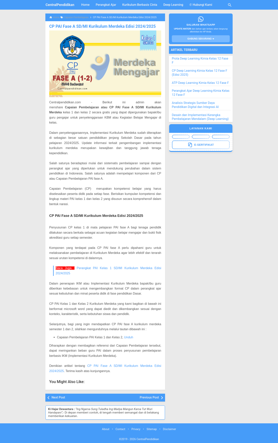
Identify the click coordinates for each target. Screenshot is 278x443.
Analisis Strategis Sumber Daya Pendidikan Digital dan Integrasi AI (195, 105)
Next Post (58, 397)
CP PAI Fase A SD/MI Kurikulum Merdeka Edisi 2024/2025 (99, 26)
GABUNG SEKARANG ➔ (200, 38)
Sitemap (152, 429)
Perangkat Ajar (106, 5)
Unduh (128, 337)
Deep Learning (173, 5)
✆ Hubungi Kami (200, 5)
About (105, 429)
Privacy (136, 429)
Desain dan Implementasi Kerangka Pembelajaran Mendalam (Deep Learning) (200, 117)
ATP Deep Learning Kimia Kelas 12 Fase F (200, 83)
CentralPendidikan (60, 5)
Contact (120, 429)
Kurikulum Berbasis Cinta (139, 5)
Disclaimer (169, 429)
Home (85, 5)
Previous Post (149, 397)
